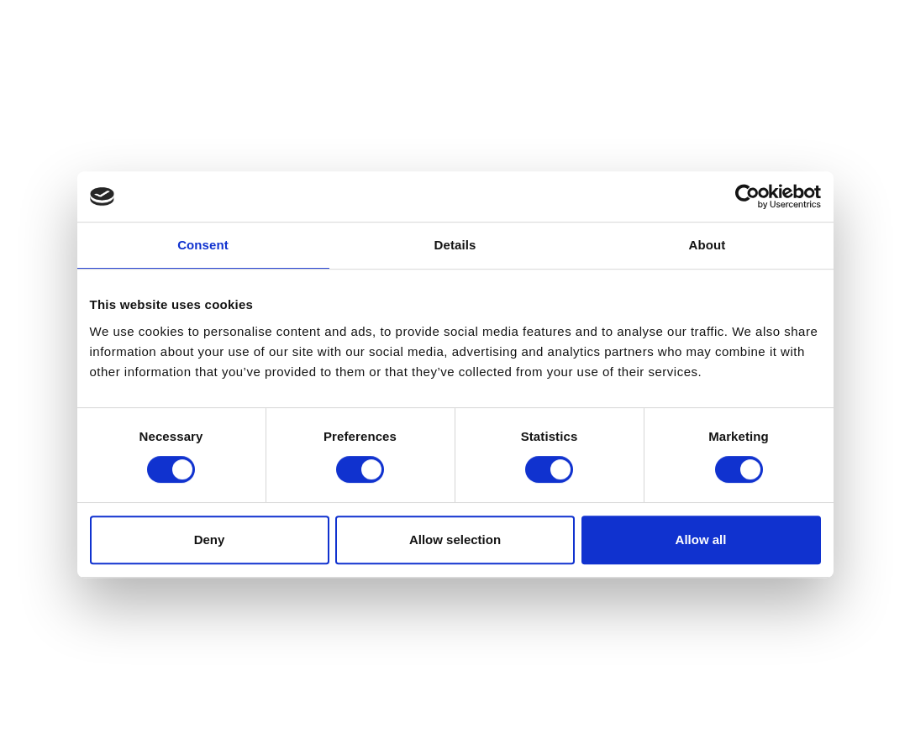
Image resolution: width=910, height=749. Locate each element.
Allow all (701, 539)
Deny (209, 539)
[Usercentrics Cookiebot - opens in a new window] (747, 196)
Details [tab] (455, 245)
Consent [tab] (203, 245)
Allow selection (455, 539)
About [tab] (707, 245)
